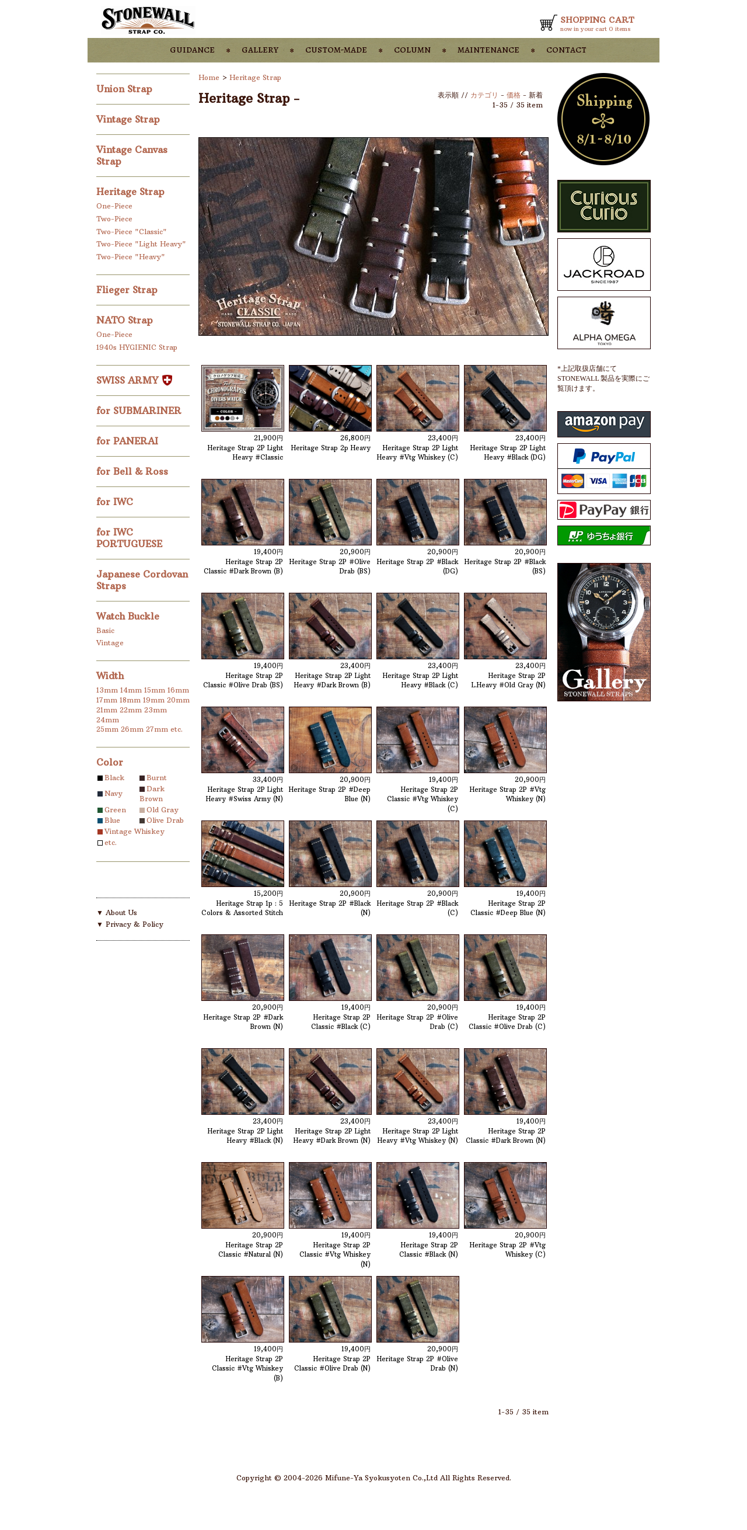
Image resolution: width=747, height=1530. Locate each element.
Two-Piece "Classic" (131, 231)
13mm (107, 690)
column (412, 49)
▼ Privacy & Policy (129, 924)
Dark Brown (152, 793)
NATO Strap (126, 320)
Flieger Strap (128, 289)
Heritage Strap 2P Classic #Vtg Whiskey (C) (422, 799)
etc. (176, 729)
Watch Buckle (129, 616)
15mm (154, 690)
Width (110, 675)
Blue (112, 820)
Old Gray (162, 809)
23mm (155, 709)
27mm (157, 729)
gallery (260, 49)
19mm (154, 700)
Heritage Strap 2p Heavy (331, 448)
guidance (192, 49)
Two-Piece (114, 218)
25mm (107, 729)
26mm (132, 729)
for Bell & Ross (133, 471)
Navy (113, 793)
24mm (107, 719)
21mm (106, 709)
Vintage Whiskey (134, 831)
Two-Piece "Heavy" (130, 256)
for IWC (116, 501)
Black (114, 777)
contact (566, 49)
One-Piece (114, 205)
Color (109, 762)
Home (208, 77)
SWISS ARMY (134, 380)
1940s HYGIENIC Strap (136, 347)
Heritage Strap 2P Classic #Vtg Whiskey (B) (247, 1368)
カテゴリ (484, 95)
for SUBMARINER (140, 410)
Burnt (156, 777)
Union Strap (125, 89)
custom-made (336, 49)
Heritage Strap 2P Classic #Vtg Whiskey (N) (335, 1254)
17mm (106, 700)
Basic (105, 630)
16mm (178, 690)
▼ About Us (116, 912)
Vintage (110, 642)
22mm (131, 709)
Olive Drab (165, 820)
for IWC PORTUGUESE (130, 538)
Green (115, 809)
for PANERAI (128, 441)
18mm (130, 700)
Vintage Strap (129, 119)
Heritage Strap (131, 191)
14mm (131, 690)
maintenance (488, 49)
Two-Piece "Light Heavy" (141, 243)
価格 (514, 95)
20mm (178, 700)
